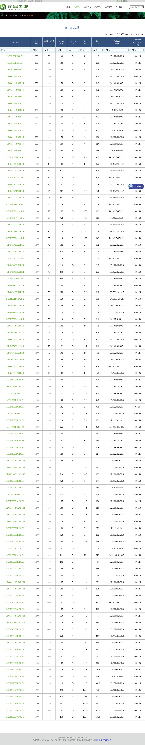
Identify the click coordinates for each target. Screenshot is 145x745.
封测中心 (98, 7)
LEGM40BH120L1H (15, 252)
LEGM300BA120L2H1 (15, 582)
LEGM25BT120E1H (15, 191)
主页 (68, 7)
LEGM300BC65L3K (15, 151)
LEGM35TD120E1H (15, 225)
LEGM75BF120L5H (15, 360)
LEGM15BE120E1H (15, 171)
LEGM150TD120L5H (15, 454)
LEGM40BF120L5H (15, 272)
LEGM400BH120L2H (15, 602)
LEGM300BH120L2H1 (15, 521)
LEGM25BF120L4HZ (15, 218)
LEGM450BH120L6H (15, 629)
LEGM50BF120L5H (15, 312)
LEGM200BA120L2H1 (15, 508)
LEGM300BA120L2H (15, 569)
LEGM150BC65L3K (15, 110)
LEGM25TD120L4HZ (15, 204)
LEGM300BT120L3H (15, 548)
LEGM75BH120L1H (15, 326)
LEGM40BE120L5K (15, 245)
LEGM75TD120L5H (15, 373)
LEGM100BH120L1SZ (15, 386)
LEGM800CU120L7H (15, 670)
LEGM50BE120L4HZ (15, 319)
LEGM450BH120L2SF (15, 623)
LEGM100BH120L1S (15, 393)
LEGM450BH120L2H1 (15, 616)
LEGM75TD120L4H (15, 366)
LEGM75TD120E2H (15, 339)
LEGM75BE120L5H (15, 353)
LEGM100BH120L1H (15, 380)
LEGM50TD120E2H (15, 292)
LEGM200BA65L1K (15, 123)
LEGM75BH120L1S (15, 332)
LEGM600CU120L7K (15, 663)
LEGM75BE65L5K (15, 63)
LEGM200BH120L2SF (15, 474)
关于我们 (119, 7)
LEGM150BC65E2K (15, 103)
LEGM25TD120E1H (15, 198)
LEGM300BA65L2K (15, 144)
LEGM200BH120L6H (15, 481)
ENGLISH (124, 1)
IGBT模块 (29, 15)
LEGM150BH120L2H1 (15, 461)
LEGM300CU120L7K (15, 541)
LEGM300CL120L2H (15, 555)
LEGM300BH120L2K (15, 562)
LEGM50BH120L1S (15, 285)
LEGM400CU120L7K (15, 595)
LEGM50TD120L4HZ (15, 299)
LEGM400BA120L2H (15, 609)
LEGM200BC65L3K (15, 130)
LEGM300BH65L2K (15, 137)
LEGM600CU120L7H (15, 656)
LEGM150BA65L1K (15, 90)
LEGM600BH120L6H (15, 649)
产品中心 (77, 7)
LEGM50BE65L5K (15, 56)
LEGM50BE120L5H (15, 306)
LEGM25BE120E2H (15, 184)
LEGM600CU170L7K (15, 717)
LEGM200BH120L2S (15, 494)
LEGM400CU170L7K (15, 690)
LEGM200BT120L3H (15, 488)
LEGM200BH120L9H (15, 420)
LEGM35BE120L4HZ (15, 238)
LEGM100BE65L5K (15, 70)
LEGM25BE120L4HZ (15, 211)
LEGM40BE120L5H (15, 265)
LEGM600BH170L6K (15, 710)
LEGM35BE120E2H (15, 231)
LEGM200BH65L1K (15, 117)
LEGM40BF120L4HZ (15, 258)
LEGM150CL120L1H (15, 434)
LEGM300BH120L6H (15, 535)
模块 (21, 15)
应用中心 (87, 7)
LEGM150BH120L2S (15, 413)
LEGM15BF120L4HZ (15, 177)
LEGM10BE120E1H (15, 164)
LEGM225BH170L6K (15, 683)
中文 (118, 1)
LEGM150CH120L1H (15, 447)
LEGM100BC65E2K (15, 76)
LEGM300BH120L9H (15, 528)
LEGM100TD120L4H (15, 157)
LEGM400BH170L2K (15, 697)
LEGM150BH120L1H (15, 440)
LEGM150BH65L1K (15, 83)
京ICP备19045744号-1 (104, 740)
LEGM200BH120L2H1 (15, 467)
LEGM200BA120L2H (15, 501)
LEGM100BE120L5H (15, 400)
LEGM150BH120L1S (15, 427)
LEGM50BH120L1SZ (15, 279)
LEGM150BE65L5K (15, 97)
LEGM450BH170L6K (15, 703)
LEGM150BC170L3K (15, 676)
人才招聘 (108, 7)
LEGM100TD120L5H (15, 407)
